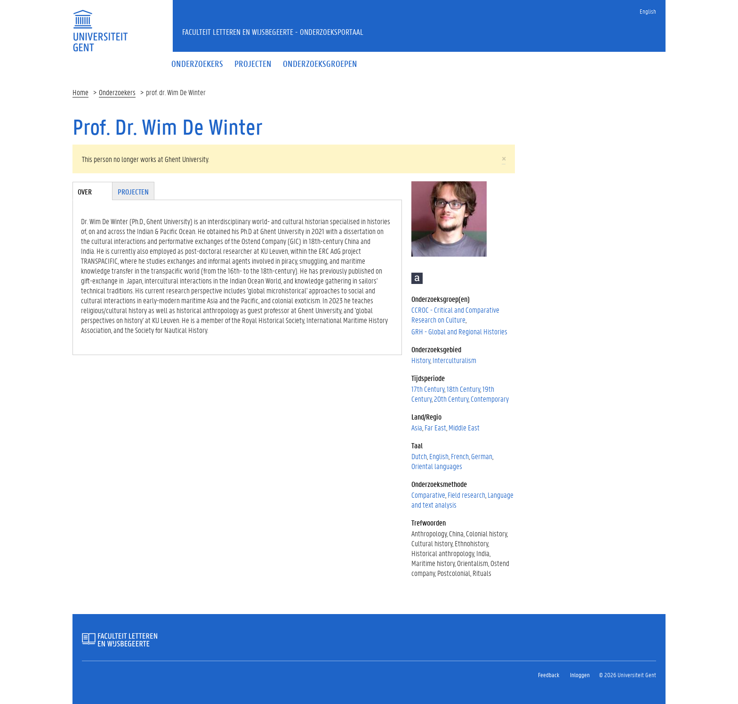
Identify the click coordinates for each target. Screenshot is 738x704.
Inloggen (580, 675)
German (481, 456)
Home (80, 92)
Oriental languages (436, 466)
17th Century (427, 389)
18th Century (463, 389)
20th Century (451, 399)
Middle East (464, 427)
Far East (435, 427)
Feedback (548, 675)
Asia (416, 427)
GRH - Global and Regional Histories (459, 331)
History (420, 360)
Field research (466, 495)
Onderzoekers (117, 92)
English (648, 11)
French (460, 456)
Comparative (428, 495)
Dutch (419, 456)
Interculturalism (454, 360)
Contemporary (490, 399)
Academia (417, 278)
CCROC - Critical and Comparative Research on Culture (455, 314)
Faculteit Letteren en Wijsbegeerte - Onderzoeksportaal (272, 31)
